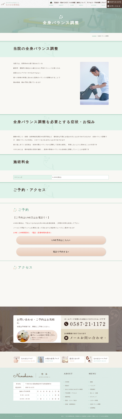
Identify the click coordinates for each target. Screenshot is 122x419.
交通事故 (92, 408)
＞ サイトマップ (17, 416)
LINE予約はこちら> (61, 240)
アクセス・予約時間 (93, 4)
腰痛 (91, 382)
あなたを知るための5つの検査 (74, 389)
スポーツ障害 (94, 400)
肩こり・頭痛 (94, 393)
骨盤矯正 (92, 389)
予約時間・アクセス (71, 393)
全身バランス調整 (95, 404)
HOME (51, 5)
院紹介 (67, 385)
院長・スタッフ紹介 (71, 400)
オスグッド (93, 396)
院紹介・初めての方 (61, 4)
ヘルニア (92, 385)
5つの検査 (72, 4)
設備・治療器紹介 (70, 404)
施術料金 (67, 396)
